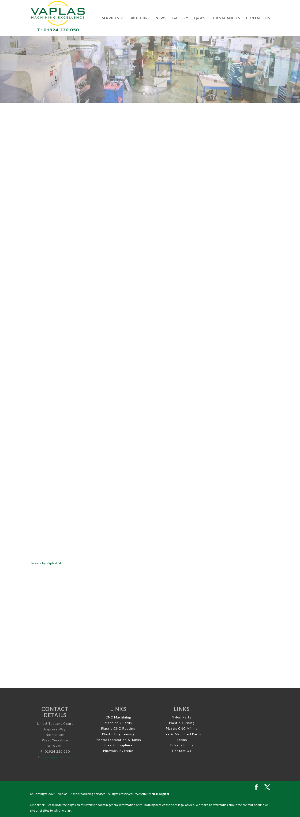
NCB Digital (160, 794)
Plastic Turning (182, 723)
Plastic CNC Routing (118, 728)
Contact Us (258, 18)
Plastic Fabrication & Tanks (118, 740)
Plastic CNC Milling (182, 728)
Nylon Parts (181, 717)
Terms (181, 740)
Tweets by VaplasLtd (45, 563)
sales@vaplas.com (57, 757)
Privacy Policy (181, 745)
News (161, 18)
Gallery (180, 18)
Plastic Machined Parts (181, 734)
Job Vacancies (225, 18)
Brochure (140, 18)
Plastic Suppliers (118, 745)
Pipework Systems (118, 751)
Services (110, 18)
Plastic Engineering (118, 734)
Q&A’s (199, 18)
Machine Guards (118, 723)
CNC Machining (118, 717)
